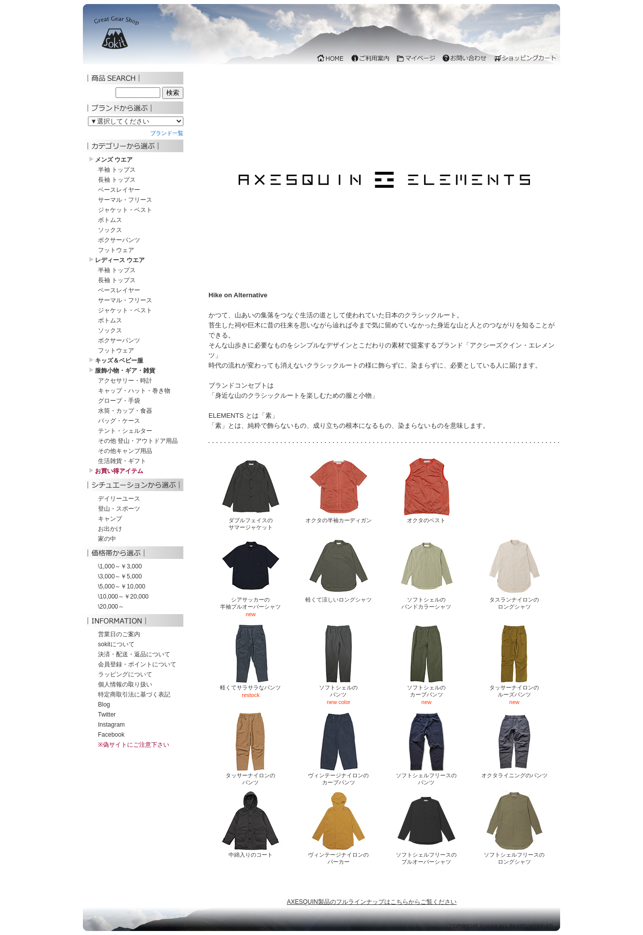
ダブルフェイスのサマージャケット (251, 521)
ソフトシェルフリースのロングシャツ (514, 855)
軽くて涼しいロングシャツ (338, 597)
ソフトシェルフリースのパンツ (426, 776)
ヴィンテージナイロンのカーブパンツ (338, 776)
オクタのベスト (426, 517)
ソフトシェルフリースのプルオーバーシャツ (426, 855)
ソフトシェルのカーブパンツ (426, 688)
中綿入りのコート (251, 852)
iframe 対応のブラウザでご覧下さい (321, 36)
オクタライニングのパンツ (514, 772)
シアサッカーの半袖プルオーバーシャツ (250, 600)
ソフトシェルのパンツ (338, 688)
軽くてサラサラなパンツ (250, 684)
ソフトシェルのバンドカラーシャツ (426, 600)
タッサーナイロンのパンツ (251, 776)
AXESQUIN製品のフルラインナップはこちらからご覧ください (372, 901)
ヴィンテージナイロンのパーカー (338, 855)
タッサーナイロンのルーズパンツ (514, 688)
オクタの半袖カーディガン (338, 517)
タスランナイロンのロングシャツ (514, 600)
